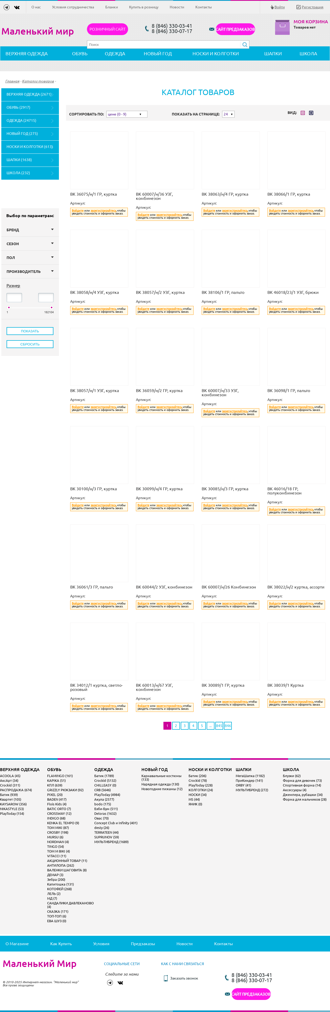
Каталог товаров (38, 81)
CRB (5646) (102, 790)
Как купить (61, 943)
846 (228, 726)
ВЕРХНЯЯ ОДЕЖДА (27, 53)
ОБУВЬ (79, 53)
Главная (12, 81)
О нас (36, 7)
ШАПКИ (273, 53)
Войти (279, 7)
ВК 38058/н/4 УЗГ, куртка (94, 292)
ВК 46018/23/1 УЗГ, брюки (293, 292)
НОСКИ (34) (198, 794)
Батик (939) (9, 794)
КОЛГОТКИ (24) (201, 790)
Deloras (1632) (105, 813)
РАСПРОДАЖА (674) (16, 790)
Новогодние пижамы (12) (162, 789)
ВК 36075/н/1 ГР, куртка (93, 194)
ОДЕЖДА (115, 53)
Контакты (203, 7)
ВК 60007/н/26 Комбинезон (229, 587)
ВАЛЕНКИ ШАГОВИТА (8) (67, 870)
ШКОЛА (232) (18, 173)
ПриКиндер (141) (249, 780)
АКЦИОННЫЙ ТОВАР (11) (67, 860)
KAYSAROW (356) (13, 804)
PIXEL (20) (55, 794)
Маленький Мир (39, 963)
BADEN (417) (57, 799)
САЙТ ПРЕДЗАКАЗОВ (235, 29)
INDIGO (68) (56, 818)
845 (219, 726)
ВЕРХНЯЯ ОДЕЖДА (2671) (29, 94)
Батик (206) (197, 776)
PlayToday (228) (201, 785)
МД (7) (52, 898)
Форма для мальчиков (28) (305, 799)
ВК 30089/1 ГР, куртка (223, 685)
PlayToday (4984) (107, 794)
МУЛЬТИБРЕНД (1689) (111, 842)
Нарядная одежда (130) (160, 784)
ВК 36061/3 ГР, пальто (91, 587)
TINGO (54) (55, 846)
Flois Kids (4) (57, 804)
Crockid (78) (198, 780)
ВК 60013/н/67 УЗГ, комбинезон (154, 687)
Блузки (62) (292, 776)
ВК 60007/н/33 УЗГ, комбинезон (220, 392)
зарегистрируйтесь (103, 210)
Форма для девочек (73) (302, 780)
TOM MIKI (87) (58, 827)
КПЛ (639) (54, 785)
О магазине (17, 943)
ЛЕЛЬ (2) (53, 893)
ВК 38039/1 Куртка (285, 685)
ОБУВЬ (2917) (18, 107)
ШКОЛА (308, 53)
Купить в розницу (143, 7)
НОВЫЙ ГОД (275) (22, 133)
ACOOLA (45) (10, 776)
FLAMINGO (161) (60, 776)
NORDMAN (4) (58, 842)
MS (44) (194, 799)
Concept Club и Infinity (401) (116, 823)
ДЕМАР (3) (55, 875)
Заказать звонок (184, 978)
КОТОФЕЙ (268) (59, 889)
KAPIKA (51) (56, 780)
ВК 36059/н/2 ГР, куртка (159, 390)
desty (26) (101, 827)
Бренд (30, 230)
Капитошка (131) (60, 884)
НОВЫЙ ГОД (158, 53)
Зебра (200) (56, 879)
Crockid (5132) (105, 780)
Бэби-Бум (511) (106, 809)
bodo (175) (102, 804)
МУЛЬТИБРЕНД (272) (252, 790)
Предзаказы (143, 943)
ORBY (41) (243, 785)
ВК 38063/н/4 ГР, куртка (225, 194)
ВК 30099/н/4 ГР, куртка (159, 488)
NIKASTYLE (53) (12, 809)
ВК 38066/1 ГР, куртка (288, 194)
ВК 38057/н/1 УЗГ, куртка (94, 390)
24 (226, 114)
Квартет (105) (10, 799)
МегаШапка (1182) (250, 776)
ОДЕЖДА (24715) (21, 120)
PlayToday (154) (12, 813)
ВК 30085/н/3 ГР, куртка (225, 488)
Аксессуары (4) (294, 790)
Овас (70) (101, 818)
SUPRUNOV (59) (106, 837)
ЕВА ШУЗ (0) (56, 921)
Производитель (30, 271)
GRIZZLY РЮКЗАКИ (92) (65, 790)
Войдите (78, 210)
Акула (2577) (104, 799)
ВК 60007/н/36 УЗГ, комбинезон (154, 196)
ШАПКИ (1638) (19, 160)
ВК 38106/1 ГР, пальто (223, 292)
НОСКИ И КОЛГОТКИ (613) (30, 147)
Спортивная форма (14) (302, 785)
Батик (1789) (104, 776)
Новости (177, 7)
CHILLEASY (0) (105, 785)
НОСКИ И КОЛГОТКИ (215, 53)
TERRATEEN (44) (106, 832)
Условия (101, 943)
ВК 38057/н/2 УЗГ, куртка (160, 292)
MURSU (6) (55, 837)
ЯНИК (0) (195, 804)
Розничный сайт (107, 29)
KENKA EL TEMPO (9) (63, 823)
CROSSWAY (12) (59, 813)
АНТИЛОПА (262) (60, 865)
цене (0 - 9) (117, 114)
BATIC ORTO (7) (59, 809)
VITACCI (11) (56, 856)
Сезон (30, 244)
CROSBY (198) (57, 832)
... (210, 726)
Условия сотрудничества (73, 7)
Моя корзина (311, 21)
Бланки (111, 7)
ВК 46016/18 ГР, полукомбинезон (284, 490)
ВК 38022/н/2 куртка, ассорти (295, 587)
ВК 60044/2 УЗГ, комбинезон (164, 587)
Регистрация (312, 7)
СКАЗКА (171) (57, 911)
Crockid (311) (10, 785)
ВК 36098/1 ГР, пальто (288, 390)
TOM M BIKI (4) (58, 851)
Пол (30, 258)
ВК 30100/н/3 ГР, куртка (93, 488)
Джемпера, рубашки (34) (303, 794)
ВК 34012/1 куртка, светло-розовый (96, 687)
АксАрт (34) (9, 780)
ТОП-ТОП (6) (56, 916)
